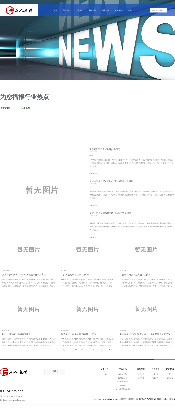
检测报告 (141, 378)
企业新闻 (5, 109)
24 (93, 352)
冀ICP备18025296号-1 (128, 399)
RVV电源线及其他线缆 (122, 389)
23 (87, 352)
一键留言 (55, 372)
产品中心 (79, 10)
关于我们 (66, 10)
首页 (55, 10)
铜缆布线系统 (122, 374)
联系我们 (131, 10)
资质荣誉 (118, 10)
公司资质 (141, 374)
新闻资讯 (92, 10)
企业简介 (105, 374)
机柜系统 (123, 385)
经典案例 (105, 10)
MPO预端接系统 (122, 382)
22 (82, 352)
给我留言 (170, 378)
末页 (111, 352)
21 (76, 352)
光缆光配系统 (122, 378)
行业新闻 (25, 109)
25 (99, 352)
